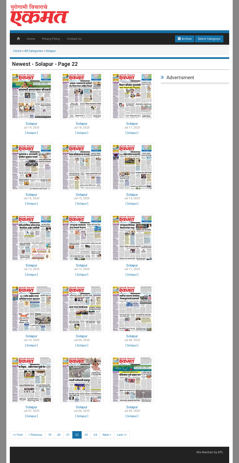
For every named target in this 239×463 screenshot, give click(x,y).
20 (58, 434)
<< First (18, 434)
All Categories (33, 51)
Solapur (51, 51)
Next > (107, 434)
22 (77, 434)
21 (68, 434)
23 (86, 434)
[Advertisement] (195, 115)
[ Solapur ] (31, 133)
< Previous (35, 434)
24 (95, 434)
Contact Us (74, 39)
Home (31, 39)
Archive (185, 39)
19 (49, 434)
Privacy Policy (51, 39)
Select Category (209, 39)
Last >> (122, 434)
